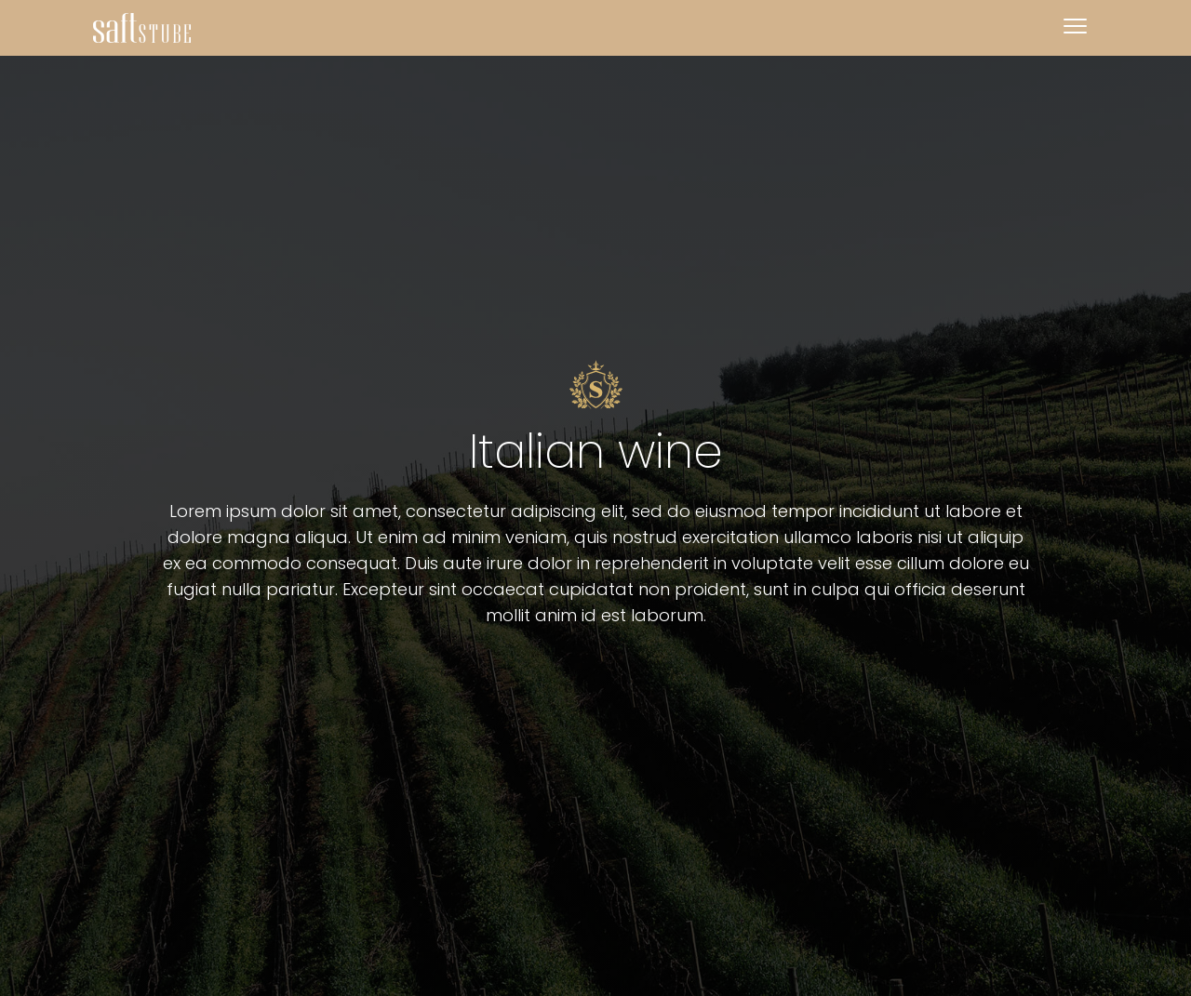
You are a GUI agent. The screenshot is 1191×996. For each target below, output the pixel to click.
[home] (142, 28)
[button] (1074, 28)
